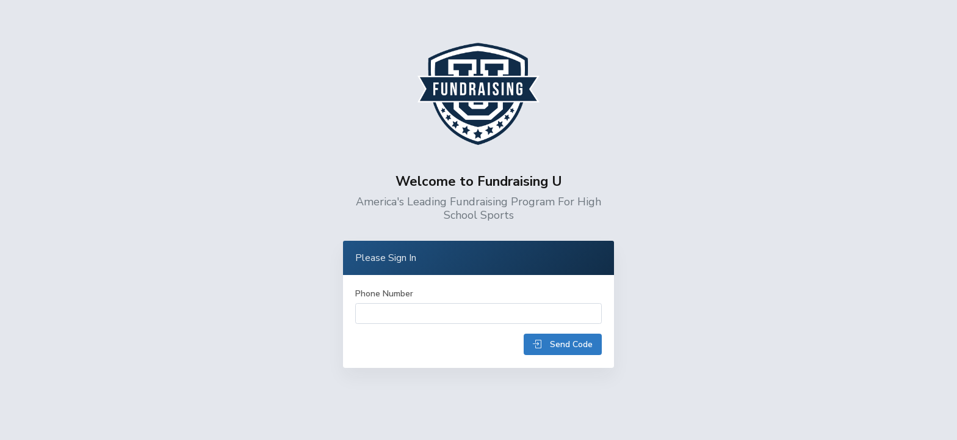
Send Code (563, 344)
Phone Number (384, 293)
